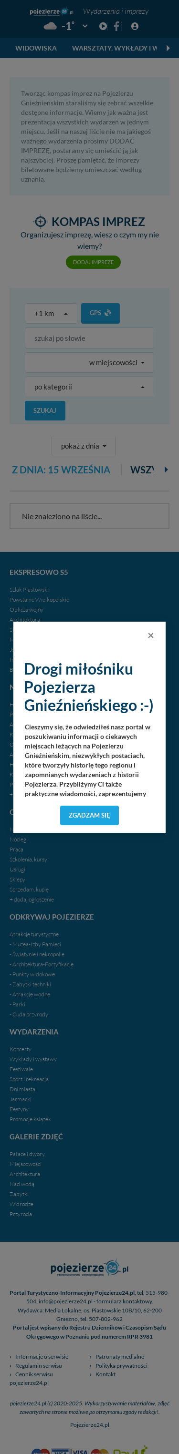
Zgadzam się (89, 815)
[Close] (151, 635)
